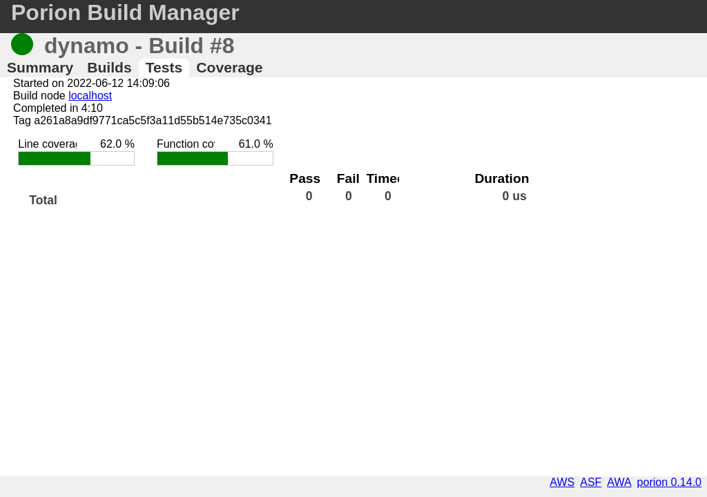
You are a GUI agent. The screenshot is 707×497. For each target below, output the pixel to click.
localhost (90, 95)
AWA (619, 482)
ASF (590, 482)
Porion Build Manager (125, 12)
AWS (562, 482)
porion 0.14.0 (669, 482)
